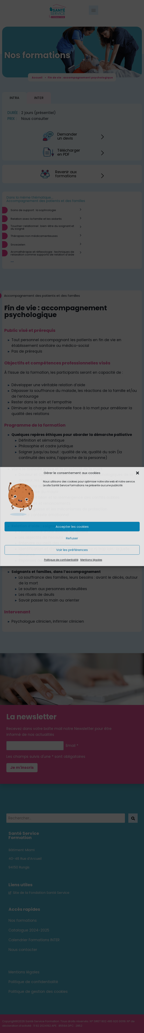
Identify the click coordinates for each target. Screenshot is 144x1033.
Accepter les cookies (72, 526)
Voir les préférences (72, 550)
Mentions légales (91, 560)
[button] (137, 473)
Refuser (72, 538)
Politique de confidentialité (61, 560)
